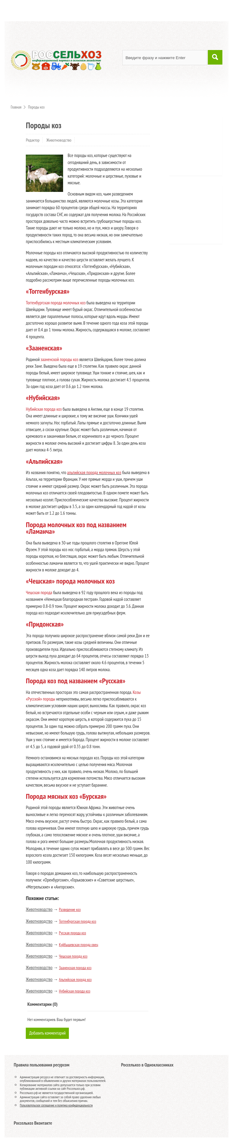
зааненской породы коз (59, 359)
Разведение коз (70, 909)
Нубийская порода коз (44, 409)
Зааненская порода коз (75, 967)
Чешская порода (39, 592)
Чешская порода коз (73, 956)
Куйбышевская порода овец (78, 944)
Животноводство (58, 140)
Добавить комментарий (47, 1033)
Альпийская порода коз (75, 979)
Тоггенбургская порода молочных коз (56, 303)
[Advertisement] (203, 148)
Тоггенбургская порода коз (77, 921)
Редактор (32, 140)
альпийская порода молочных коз (94, 472)
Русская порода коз (72, 933)
